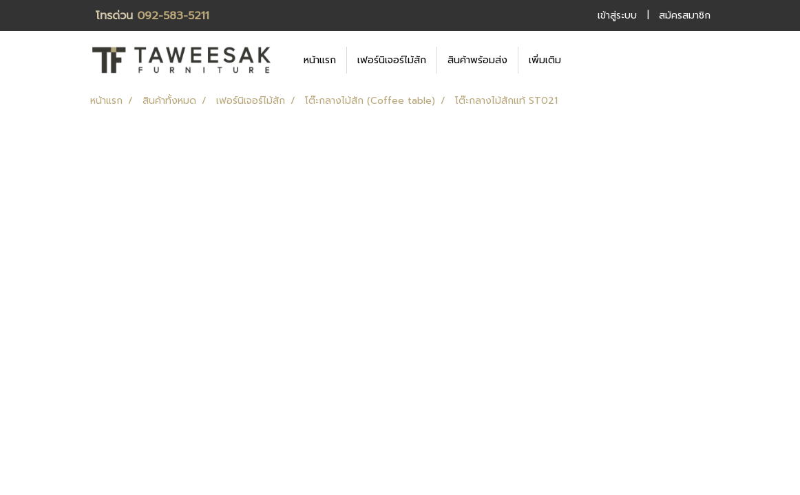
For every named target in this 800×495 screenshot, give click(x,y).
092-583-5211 (173, 16)
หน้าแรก (320, 60)
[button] (592, 59)
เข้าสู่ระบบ (617, 15)
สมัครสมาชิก (684, 15)
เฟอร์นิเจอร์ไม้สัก (391, 60)
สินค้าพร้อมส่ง (477, 60)
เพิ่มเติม (545, 60)
